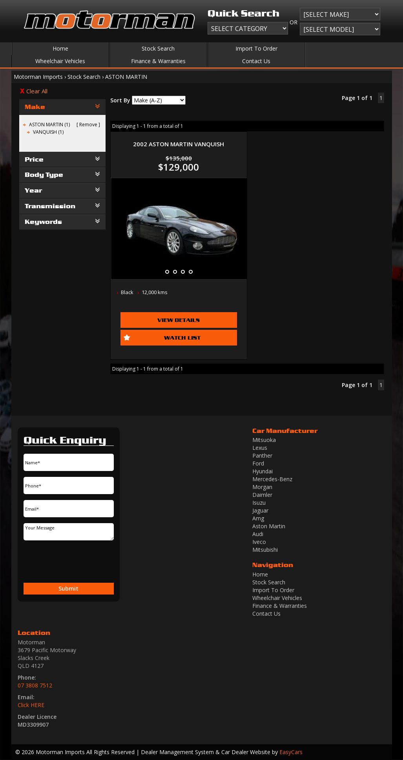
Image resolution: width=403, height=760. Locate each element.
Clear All (36, 91)
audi (257, 534)
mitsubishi (265, 549)
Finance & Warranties (158, 61)
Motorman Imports (38, 76)
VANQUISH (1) (48, 132)
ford (258, 463)
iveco (259, 541)
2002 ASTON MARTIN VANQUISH (178, 144)
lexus (259, 447)
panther (262, 455)
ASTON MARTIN (126, 76)
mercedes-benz (272, 479)
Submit (68, 588)
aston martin (268, 526)
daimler (262, 494)
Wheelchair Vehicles (60, 61)
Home (60, 48)
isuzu (259, 502)
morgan (262, 487)
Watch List (182, 337)
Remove (88, 124)
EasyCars (291, 752)
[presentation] (56, 562)
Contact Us (256, 61)
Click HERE (31, 705)
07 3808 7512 (35, 685)
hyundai (262, 471)
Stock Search (158, 48)
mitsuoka (264, 440)
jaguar (260, 510)
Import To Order (256, 48)
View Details (178, 319)
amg (258, 518)
